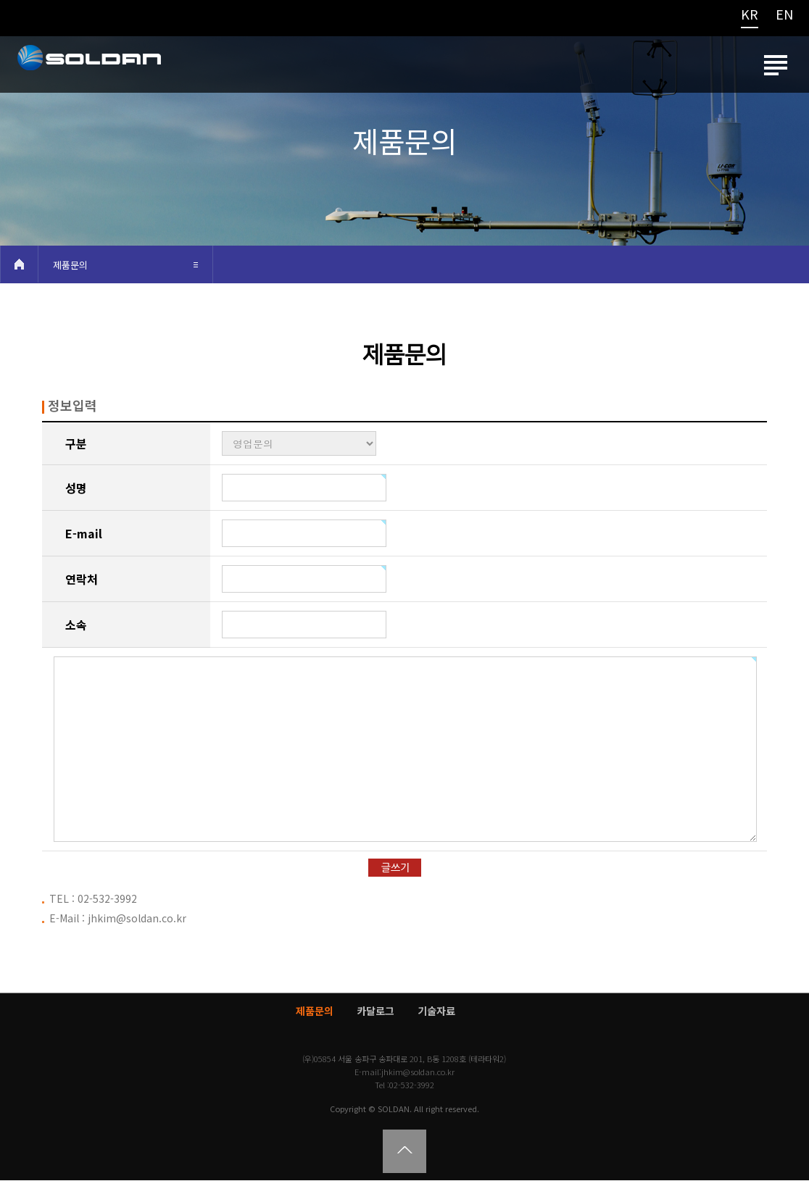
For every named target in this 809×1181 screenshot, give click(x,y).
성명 (76, 488)
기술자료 (436, 1011)
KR (749, 15)
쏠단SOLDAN (88, 68)
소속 (76, 625)
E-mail (83, 534)
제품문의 (70, 265)
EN (784, 15)
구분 (76, 444)
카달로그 (375, 1011)
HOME (19, 264)
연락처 (81, 579)
